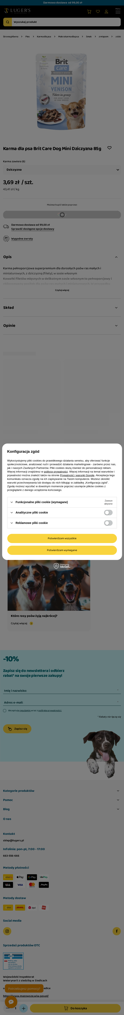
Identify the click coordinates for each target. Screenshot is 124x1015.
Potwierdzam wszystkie (62, 538)
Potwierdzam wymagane (62, 550)
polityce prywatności (56, 471)
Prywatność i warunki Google (77, 475)
